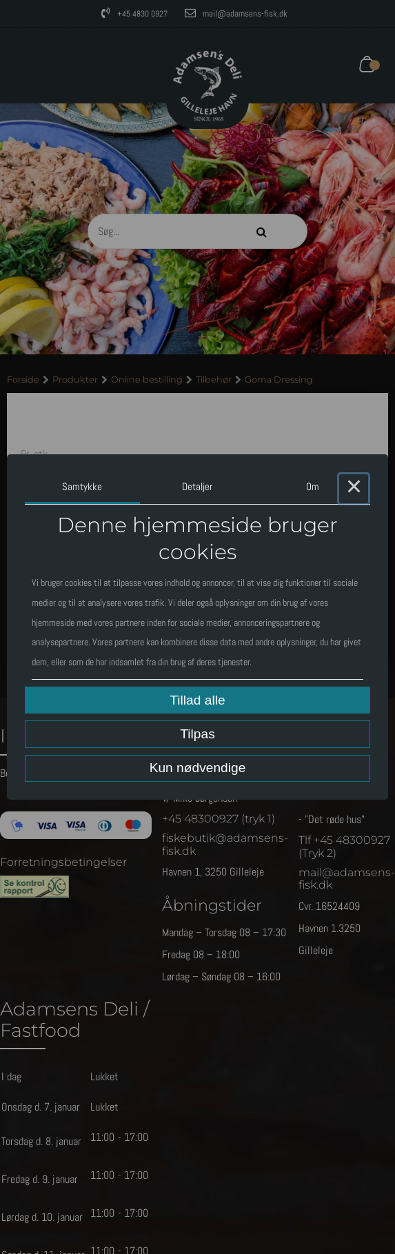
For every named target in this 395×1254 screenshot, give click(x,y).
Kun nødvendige (198, 767)
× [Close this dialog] (353, 488)
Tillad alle (197, 700)
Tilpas (197, 734)
